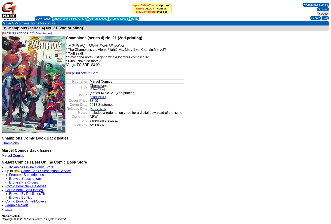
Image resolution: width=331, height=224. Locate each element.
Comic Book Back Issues (24, 190)
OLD (148, 8)
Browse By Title (20, 197)
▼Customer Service (316, 4)
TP (154, 8)
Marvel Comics (13, 155)
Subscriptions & (70, 18)
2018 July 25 (98, 108)
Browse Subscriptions (25, 178)
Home (134, 18)
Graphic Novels (119, 18)
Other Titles (97, 89)
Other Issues (43, 33)
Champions (10, 143)
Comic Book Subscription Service (46, 171)
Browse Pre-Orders (23, 182)
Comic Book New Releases (25, 186)
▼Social (323, 9)
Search (315, 18)
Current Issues (98, 18)
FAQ (325, 18)
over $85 (152, 11)
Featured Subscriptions (26, 175)
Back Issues (43, 18)
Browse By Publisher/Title (28, 194)
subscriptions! (151, 5)
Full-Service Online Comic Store (29, 167)
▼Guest (323, 13)
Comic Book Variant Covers (26, 201)
